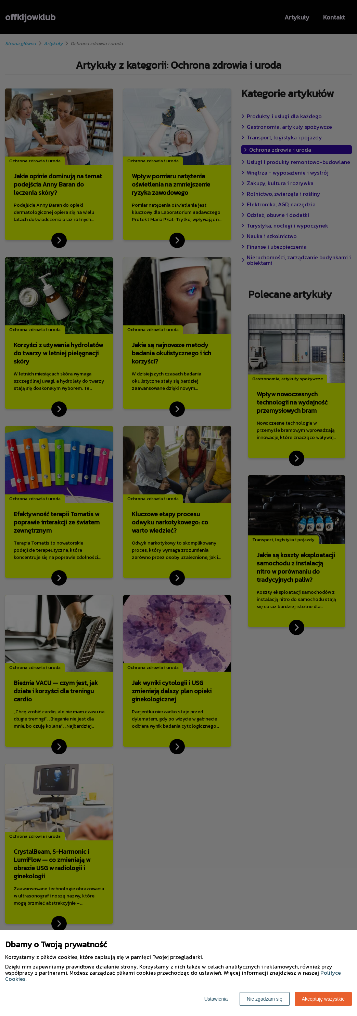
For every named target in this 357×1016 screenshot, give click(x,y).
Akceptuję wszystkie (323, 999)
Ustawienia (216, 999)
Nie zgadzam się (264, 999)
